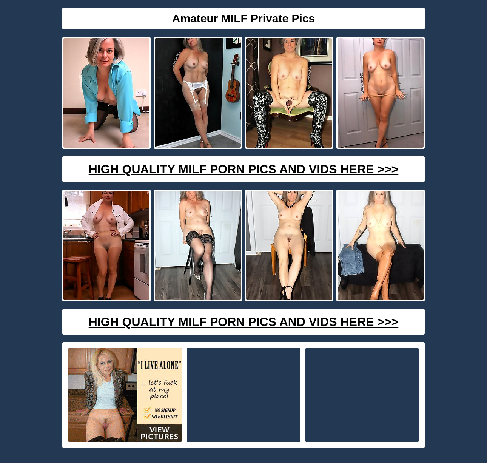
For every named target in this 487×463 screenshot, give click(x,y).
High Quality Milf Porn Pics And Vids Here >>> (244, 169)
